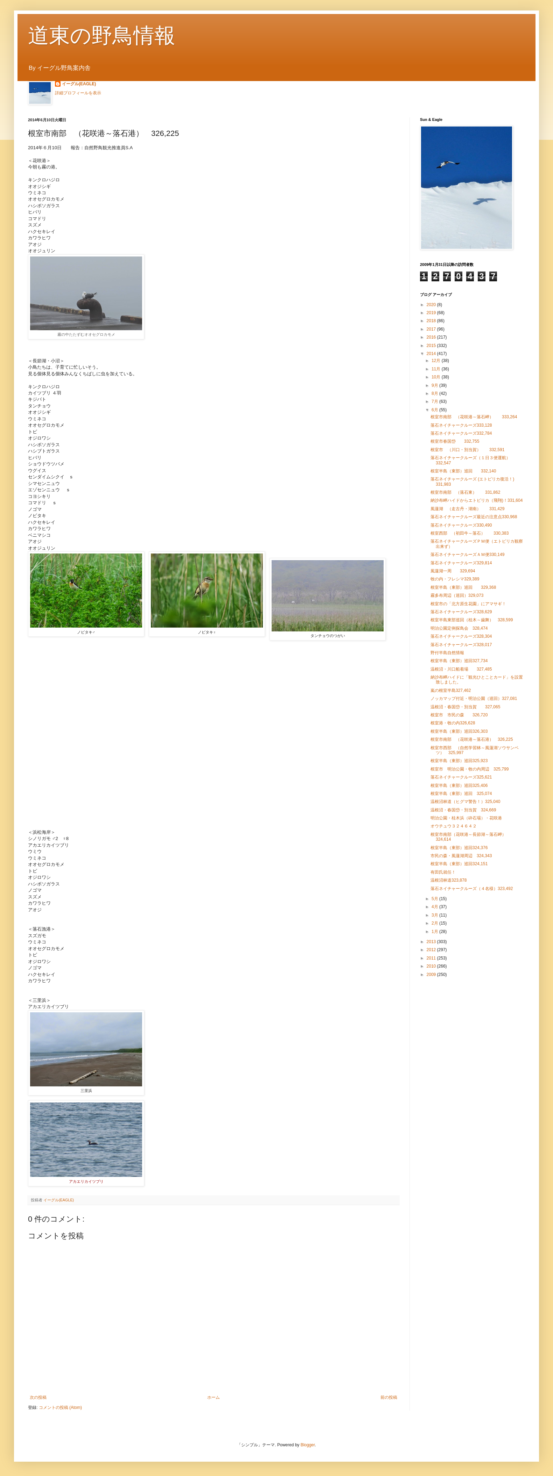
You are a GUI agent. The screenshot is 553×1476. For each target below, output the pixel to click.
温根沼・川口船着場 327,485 (461, 669)
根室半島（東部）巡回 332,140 (463, 471)
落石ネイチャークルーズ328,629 (461, 611)
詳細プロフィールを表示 (78, 93)
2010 (432, 966)
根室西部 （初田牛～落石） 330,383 (469, 533)
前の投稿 (388, 1397)
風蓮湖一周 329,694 (452, 571)
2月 (435, 923)
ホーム (213, 1397)
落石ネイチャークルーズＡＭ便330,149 (467, 554)
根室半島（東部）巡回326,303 (459, 731)
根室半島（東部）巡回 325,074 (461, 793)
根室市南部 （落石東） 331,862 (465, 492)
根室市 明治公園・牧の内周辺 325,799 (469, 769)
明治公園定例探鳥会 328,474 (459, 628)
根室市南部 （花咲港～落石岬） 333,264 (473, 416)
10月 (437, 377)
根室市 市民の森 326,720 (459, 714)
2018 (432, 320)
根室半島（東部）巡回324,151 (459, 863)
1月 (435, 931)
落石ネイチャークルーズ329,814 (461, 562)
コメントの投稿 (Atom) (60, 1407)
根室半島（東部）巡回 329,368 (463, 587)
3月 (435, 915)
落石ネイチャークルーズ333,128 (461, 425)
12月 (437, 360)
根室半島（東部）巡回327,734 (459, 660)
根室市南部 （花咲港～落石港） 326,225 (471, 739)
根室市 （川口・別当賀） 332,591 (467, 449)
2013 (432, 941)
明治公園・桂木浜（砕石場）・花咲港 (466, 818)
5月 (435, 898)
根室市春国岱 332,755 (454, 441)
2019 (432, 312)
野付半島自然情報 (447, 652)
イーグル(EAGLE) (79, 83)
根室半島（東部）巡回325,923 (459, 760)
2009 (432, 974)
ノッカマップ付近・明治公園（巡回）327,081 (473, 698)
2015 (432, 345)
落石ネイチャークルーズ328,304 (461, 636)
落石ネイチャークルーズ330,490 (461, 525)
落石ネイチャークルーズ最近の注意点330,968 (473, 516)
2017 (432, 329)
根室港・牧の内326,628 (452, 723)
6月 (435, 409)
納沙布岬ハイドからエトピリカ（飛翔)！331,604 (476, 500)
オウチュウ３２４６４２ (453, 826)
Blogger (308, 1444)
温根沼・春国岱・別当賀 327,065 (465, 706)
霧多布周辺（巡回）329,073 (456, 595)
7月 (435, 401)
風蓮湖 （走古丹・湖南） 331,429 (467, 508)
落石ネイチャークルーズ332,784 (461, 433)
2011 (432, 958)
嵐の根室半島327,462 (450, 690)
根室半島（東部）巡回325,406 (459, 785)
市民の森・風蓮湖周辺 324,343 (461, 855)
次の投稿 (38, 1397)
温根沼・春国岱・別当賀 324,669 (463, 810)
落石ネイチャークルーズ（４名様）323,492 (471, 888)
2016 (432, 337)
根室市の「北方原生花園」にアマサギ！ (468, 603)
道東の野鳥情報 (101, 35)
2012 (432, 949)
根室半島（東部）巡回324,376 (459, 847)
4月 (435, 906)
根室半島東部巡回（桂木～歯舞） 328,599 (471, 619)
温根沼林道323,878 (448, 880)
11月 (437, 369)
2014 (432, 353)
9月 (435, 385)
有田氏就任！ (443, 872)
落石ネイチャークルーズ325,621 (461, 777)
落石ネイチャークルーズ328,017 (461, 644)
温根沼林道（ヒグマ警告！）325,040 (465, 801)
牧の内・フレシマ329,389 (454, 579)
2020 (432, 304)
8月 (435, 393)
